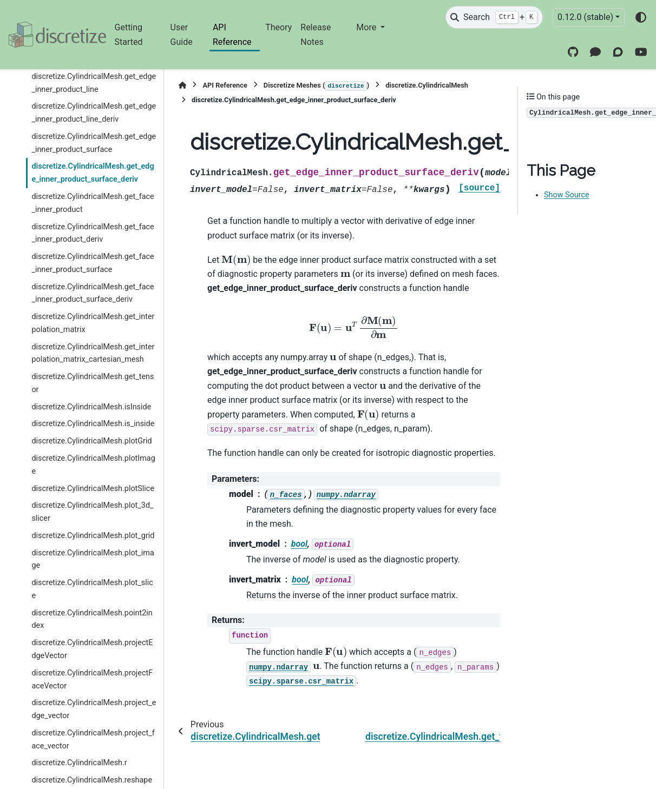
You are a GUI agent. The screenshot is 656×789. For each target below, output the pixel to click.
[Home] (182, 85)
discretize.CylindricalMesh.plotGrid (91, 441)
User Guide (181, 34)
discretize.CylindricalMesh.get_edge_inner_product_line (93, 83)
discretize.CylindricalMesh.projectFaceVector (92, 679)
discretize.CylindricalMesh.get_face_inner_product (92, 203)
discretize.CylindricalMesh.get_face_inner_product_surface (92, 263)
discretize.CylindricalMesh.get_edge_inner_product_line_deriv (93, 113)
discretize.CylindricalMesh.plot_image (92, 559)
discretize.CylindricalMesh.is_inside (92, 423)
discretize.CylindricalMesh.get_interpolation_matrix (92, 323)
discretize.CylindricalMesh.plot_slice (92, 589)
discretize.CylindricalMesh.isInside (91, 407)
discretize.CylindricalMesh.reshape (91, 780)
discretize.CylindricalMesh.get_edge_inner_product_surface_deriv (92, 173)
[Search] (494, 17)
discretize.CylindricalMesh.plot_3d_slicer (92, 512)
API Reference (232, 34)
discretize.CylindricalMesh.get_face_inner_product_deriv (92, 233)
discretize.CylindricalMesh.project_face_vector (92, 739)
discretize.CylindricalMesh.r (79, 762)
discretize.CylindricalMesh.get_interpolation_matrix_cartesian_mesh (92, 353)
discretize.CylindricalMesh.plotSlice (92, 488)
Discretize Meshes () (316, 86)
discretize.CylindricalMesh (426, 85)
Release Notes (315, 34)
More (367, 27)
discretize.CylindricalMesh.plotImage (93, 465)
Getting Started (129, 34)
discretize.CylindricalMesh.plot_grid (92, 535)
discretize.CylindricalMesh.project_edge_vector (93, 709)
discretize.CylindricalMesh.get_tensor (92, 383)
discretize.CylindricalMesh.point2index (91, 619)
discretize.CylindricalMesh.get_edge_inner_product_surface (93, 143)
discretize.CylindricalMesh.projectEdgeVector (92, 649)
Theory (278, 27)
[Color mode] (640, 17)
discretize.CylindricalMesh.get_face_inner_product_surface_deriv (92, 293)
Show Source (566, 195)
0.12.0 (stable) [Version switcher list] (585, 17)
